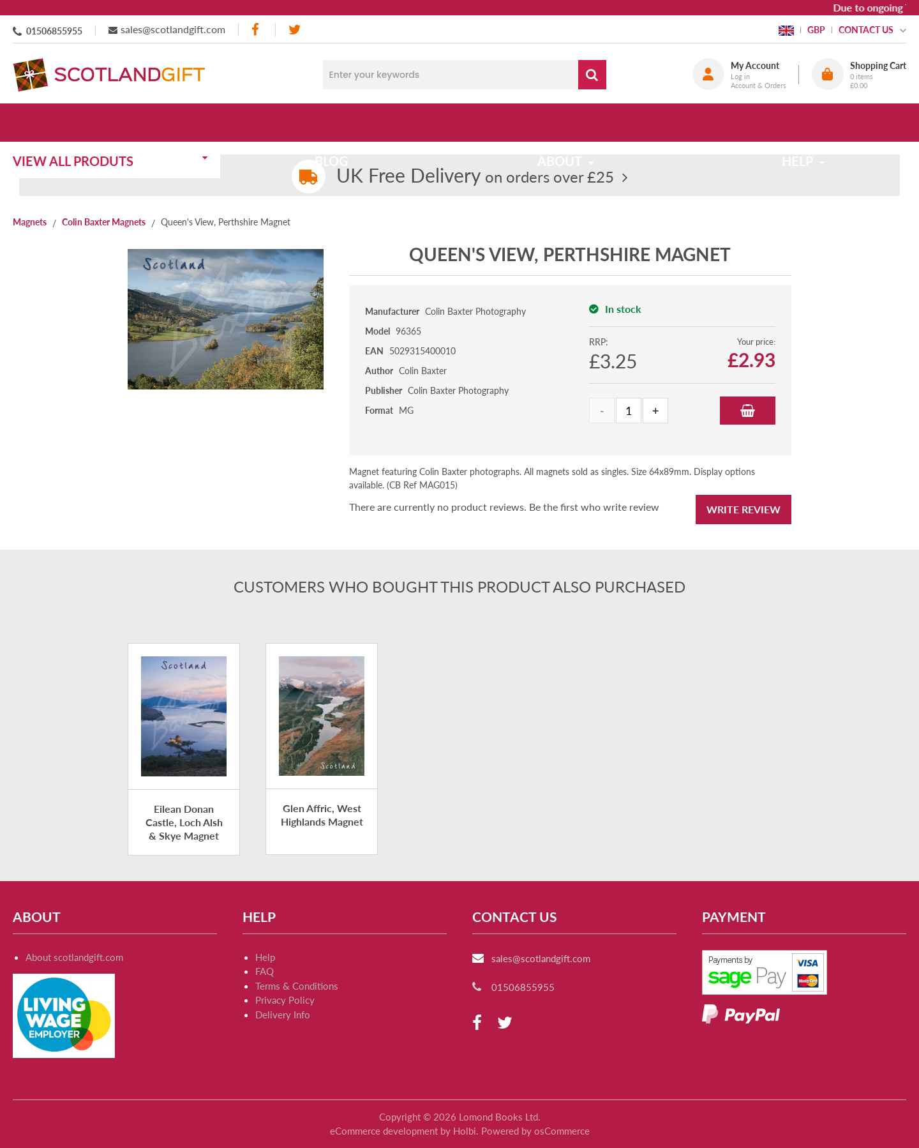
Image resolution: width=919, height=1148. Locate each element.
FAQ (264, 971)
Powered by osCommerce (535, 1131)
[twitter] (294, 29)
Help (265, 957)
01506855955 (54, 31)
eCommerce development (384, 1131)
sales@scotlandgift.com (173, 29)
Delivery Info (282, 1014)
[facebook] (256, 29)
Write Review (743, 509)
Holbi (464, 1131)
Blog (340, 122)
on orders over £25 (475, 176)
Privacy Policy (285, 1000)
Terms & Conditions (296, 986)
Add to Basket (747, 411)
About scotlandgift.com (74, 957)
